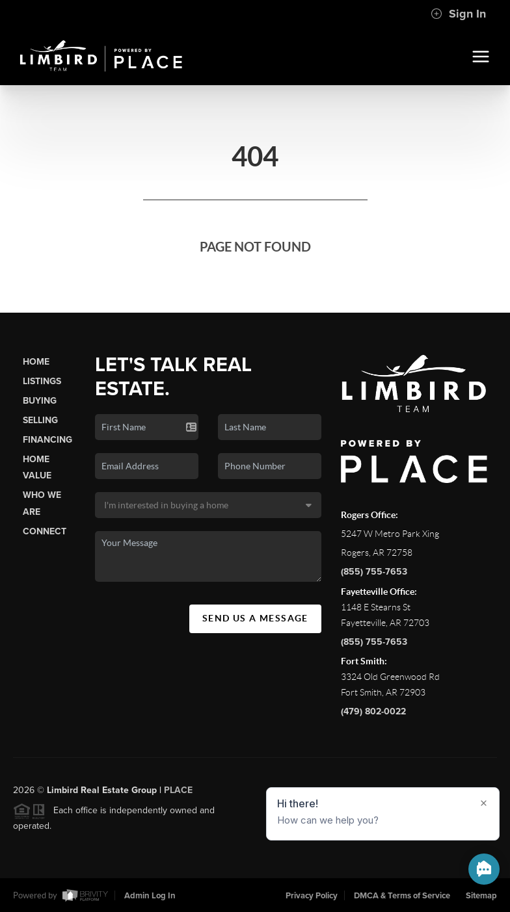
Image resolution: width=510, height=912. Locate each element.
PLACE (178, 794)
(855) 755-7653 (374, 571)
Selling (40, 420)
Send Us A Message (255, 618)
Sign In (458, 13)
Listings (42, 381)
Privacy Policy (312, 896)
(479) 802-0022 (373, 711)
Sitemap (481, 896)
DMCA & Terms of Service (402, 896)
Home (36, 361)
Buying (40, 400)
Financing (47, 439)
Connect (44, 531)
